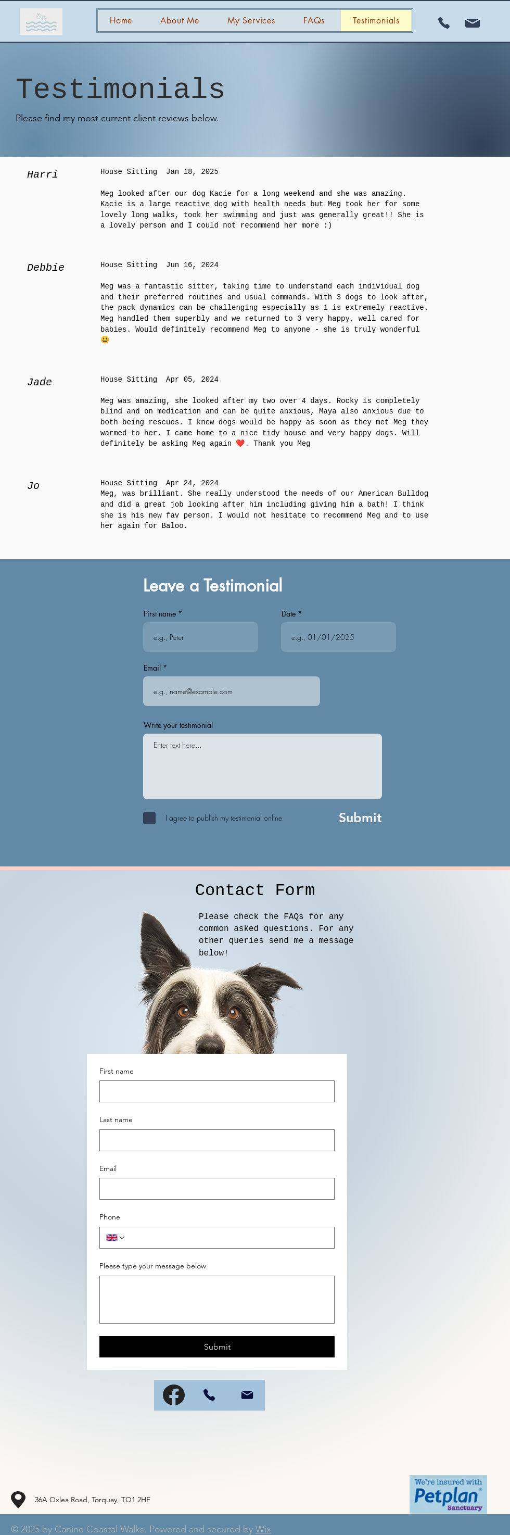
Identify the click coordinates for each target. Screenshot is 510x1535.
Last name (116, 1119)
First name (160, 614)
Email (152, 668)
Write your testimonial (178, 725)
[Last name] (214, 1140)
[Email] (214, 1188)
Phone (109, 1217)
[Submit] (349, 818)
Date (290, 614)
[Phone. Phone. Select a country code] (116, 1238)
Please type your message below (152, 1265)
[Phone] (209, 1395)
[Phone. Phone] (227, 1237)
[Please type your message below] (217, 1299)
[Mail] (247, 1395)
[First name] (214, 1091)
